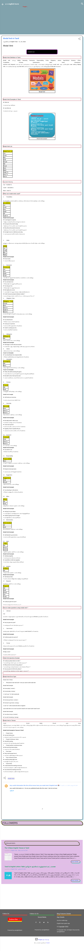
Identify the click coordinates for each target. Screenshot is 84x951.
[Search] (82, 4)
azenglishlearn (18, 934)
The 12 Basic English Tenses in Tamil (17, 852)
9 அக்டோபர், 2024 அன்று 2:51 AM (20, 788)
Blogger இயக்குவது (42, 943)
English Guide (27, 6)
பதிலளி (13, 793)
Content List (32, 53)
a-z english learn (12, 4)
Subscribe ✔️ (15, 923)
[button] (77, 40)
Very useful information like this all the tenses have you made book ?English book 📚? (36, 786)
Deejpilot (48, 946)
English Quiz (40, 6)
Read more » (75, 865)
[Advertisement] (41, 23)
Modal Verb (13, 779)
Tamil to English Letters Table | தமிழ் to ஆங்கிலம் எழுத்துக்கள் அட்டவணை (30, 870)
